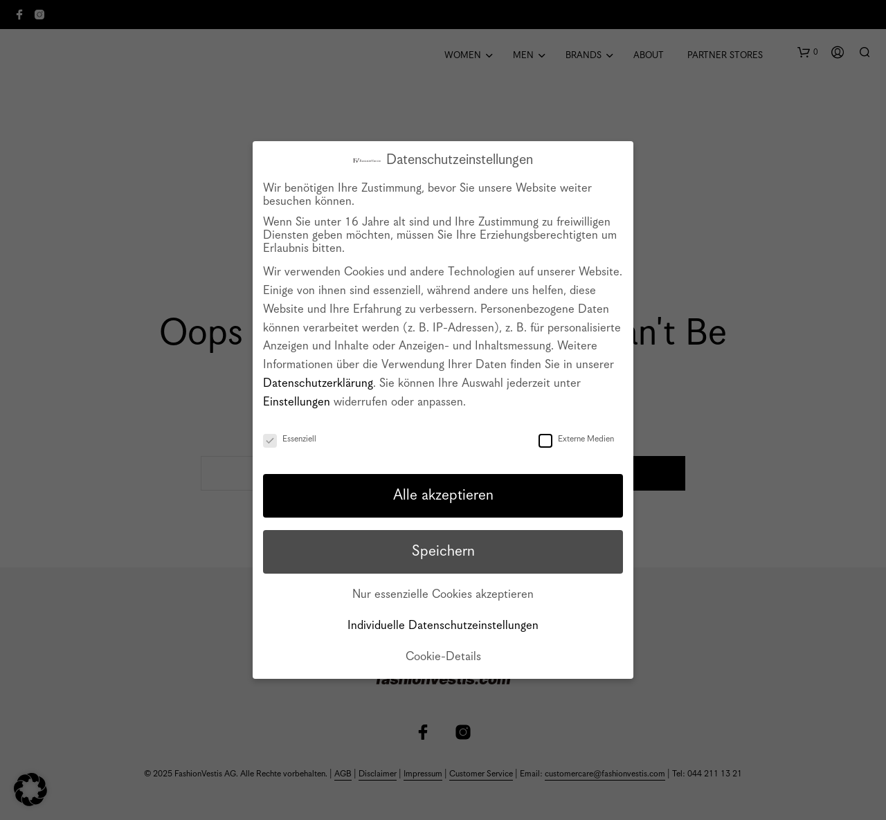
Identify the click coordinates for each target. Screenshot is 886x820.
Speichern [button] (443, 551)
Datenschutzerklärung (318, 383)
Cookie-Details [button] (443, 657)
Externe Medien (576, 439)
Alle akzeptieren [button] (443, 495)
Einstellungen (296, 402)
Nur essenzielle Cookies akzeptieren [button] (443, 594)
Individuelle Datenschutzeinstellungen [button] (443, 625)
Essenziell (289, 439)
